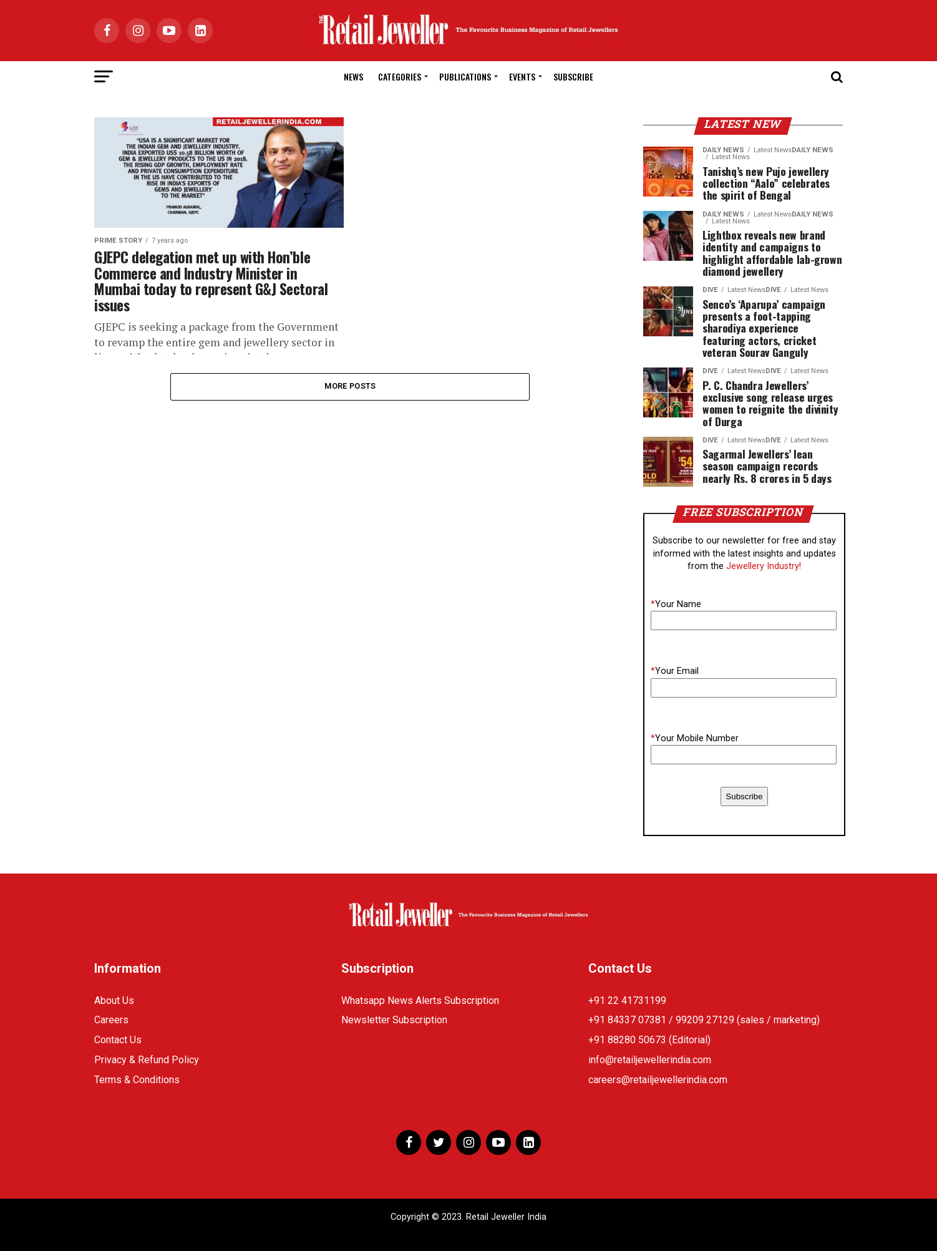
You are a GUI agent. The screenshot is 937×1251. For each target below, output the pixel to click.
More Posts (350, 386)
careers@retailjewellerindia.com (657, 1080)
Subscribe (573, 76)
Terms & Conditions (137, 1080)
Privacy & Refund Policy (146, 1060)
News (353, 76)
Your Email (675, 671)
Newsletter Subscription (394, 1020)
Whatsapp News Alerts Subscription (420, 1000)
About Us (114, 1000)
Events (522, 76)
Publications (465, 76)
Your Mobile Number (695, 738)
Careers (111, 1020)
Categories (399, 76)
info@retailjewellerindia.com (649, 1060)
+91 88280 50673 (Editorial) (649, 1040)
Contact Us (118, 1040)
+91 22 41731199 (627, 1000)
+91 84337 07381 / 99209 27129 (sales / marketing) (704, 1020)
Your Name (676, 604)
